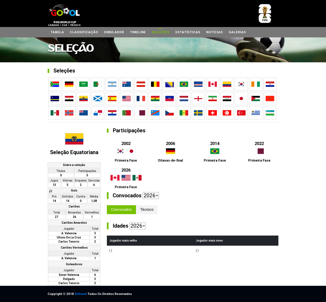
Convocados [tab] (121, 209)
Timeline (138, 32)
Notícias (214, 32)
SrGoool (81, 294)
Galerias (237, 32)
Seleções (161, 32)
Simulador (114, 32)
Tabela (57, 32)
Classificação (84, 32)
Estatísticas (187, 32)
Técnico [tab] (146, 209)
